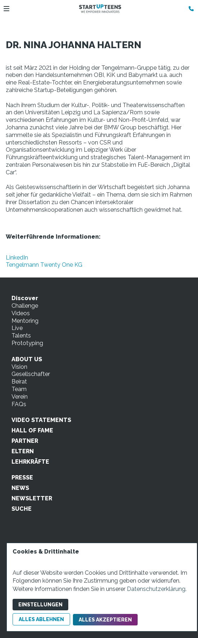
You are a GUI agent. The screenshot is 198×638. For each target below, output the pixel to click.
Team (19, 389)
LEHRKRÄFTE (30, 461)
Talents (21, 335)
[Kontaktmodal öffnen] (189, 8)
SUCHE (21, 508)
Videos (20, 313)
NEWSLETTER (31, 498)
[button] (6, 8)
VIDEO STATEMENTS (41, 420)
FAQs (18, 404)
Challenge (24, 305)
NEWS (20, 488)
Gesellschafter (30, 374)
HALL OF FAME (32, 430)
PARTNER (24, 440)
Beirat (19, 381)
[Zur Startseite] (100, 9)
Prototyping (27, 343)
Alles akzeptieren (105, 620)
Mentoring (24, 320)
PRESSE (22, 477)
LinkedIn (17, 257)
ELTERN (22, 451)
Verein (19, 396)
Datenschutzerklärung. (157, 589)
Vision (19, 366)
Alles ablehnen (41, 619)
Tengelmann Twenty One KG (44, 264)
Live (17, 328)
